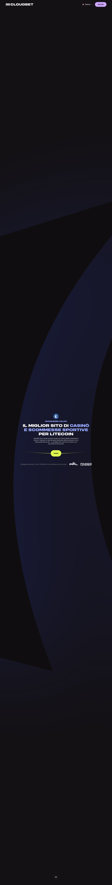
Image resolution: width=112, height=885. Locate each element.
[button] (87, 4)
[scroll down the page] (56, 877)
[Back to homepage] (19, 4)
